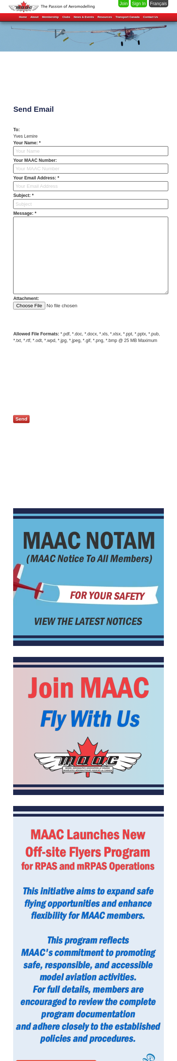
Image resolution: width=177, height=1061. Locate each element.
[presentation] (68, 379)
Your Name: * (27, 142)
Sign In (139, 3)
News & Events (84, 15)
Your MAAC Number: (35, 160)
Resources (104, 15)
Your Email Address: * (36, 177)
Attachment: (26, 298)
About (34, 15)
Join (124, 3)
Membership (50, 15)
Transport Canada (127, 15)
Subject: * (23, 195)
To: (16, 129)
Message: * (24, 213)
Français (158, 3)
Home (23, 15)
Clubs (66, 15)
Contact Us (150, 15)
